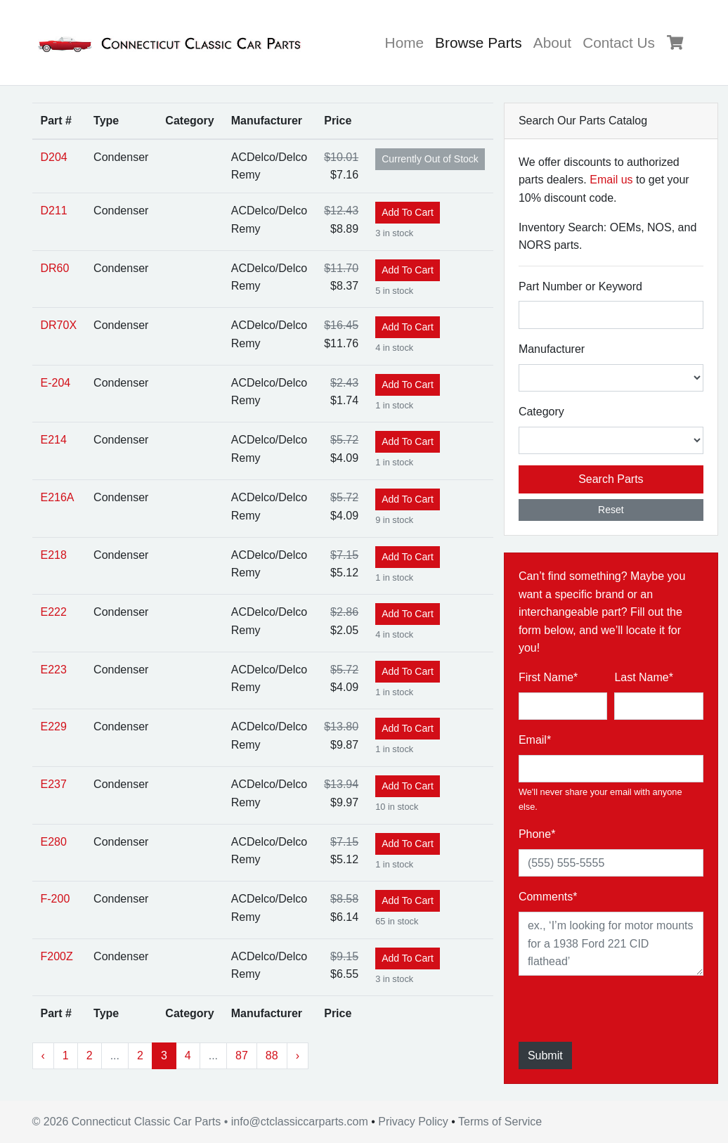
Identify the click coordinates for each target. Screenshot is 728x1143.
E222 (54, 612)
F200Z (57, 956)
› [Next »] (297, 1055)
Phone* (537, 834)
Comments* (548, 897)
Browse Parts (481, 40)
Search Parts (610, 479)
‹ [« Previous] (43, 1055)
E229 (54, 726)
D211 (54, 211)
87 (241, 1055)
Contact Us (619, 42)
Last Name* (643, 677)
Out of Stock (430, 158)
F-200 (55, 899)
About (552, 42)
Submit (545, 1055)
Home (404, 42)
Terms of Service (500, 1122)
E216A (57, 497)
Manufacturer (552, 349)
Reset (611, 509)
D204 (54, 157)
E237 (54, 784)
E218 (54, 555)
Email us (611, 180)
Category (541, 412)
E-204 (56, 383)
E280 (54, 842)
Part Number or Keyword (580, 286)
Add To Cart (408, 212)
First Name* (548, 677)
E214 (54, 440)
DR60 (55, 268)
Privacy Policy (413, 1122)
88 (272, 1055)
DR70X (59, 325)
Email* (535, 740)
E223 (54, 670)
